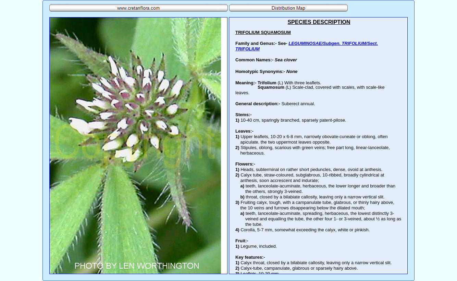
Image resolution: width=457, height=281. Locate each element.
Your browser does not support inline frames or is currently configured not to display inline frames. (318, 145)
